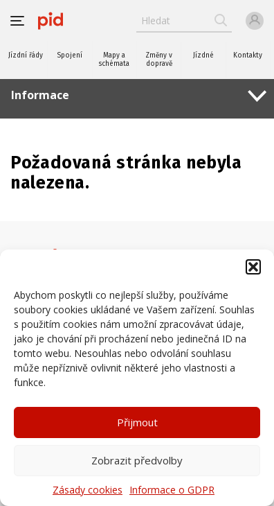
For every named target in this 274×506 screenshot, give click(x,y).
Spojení (69, 55)
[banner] (50, 20)
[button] (253, 267)
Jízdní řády (25, 55)
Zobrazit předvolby (137, 460)
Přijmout (137, 422)
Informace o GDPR (171, 489)
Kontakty (247, 55)
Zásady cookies (87, 489)
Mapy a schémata (114, 59)
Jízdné (203, 55)
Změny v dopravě (158, 59)
